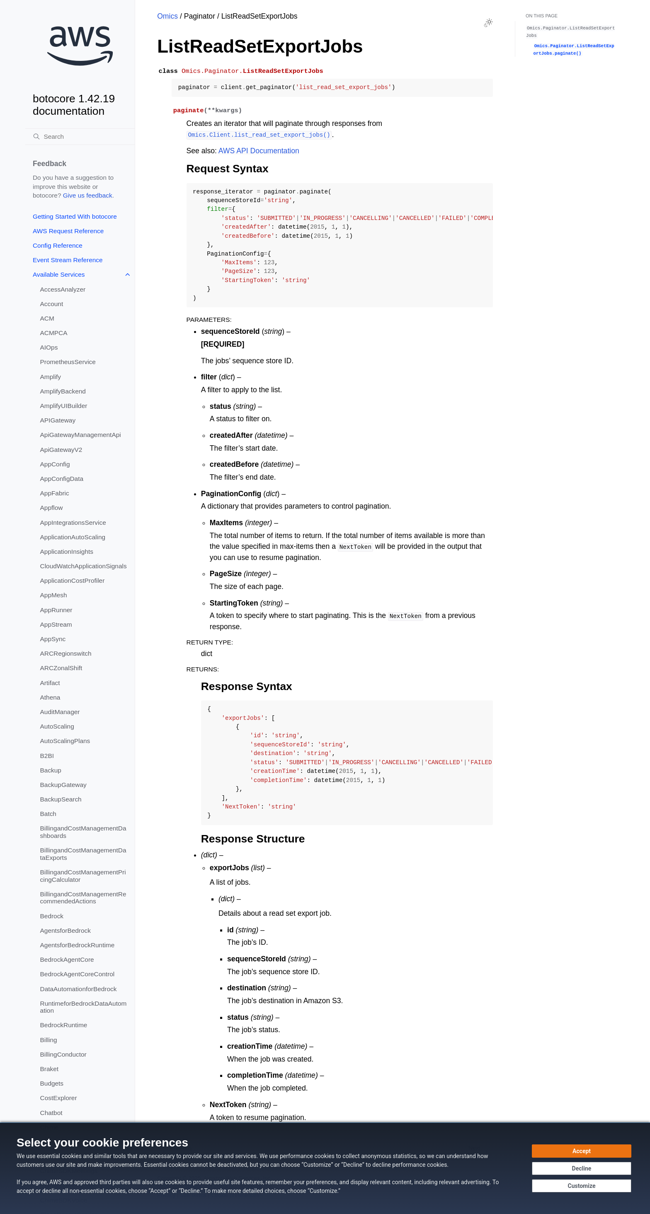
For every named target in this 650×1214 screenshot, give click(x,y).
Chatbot (51, 1112)
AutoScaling (57, 726)
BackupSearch (61, 799)
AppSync (53, 638)
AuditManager (60, 711)
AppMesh (53, 595)
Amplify (50, 376)
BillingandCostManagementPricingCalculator (83, 876)
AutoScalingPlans (65, 740)
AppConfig (55, 464)
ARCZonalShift (61, 667)
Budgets (51, 1083)
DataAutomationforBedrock (78, 988)
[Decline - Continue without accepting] (581, 1168)
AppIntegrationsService (73, 522)
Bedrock (51, 916)
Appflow (51, 507)
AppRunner (56, 609)
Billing (48, 1039)
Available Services (59, 274)
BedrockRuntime (63, 1024)
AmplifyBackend (63, 391)
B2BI (47, 755)
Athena (50, 697)
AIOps (49, 347)
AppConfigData (61, 478)
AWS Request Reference (68, 230)
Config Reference (57, 245)
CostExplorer (58, 1097)
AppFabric (54, 493)
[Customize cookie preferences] (581, 1185)
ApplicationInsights (66, 551)
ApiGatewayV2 (61, 449)
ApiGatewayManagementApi (80, 434)
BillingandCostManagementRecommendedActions (83, 898)
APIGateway (58, 420)
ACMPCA (54, 332)
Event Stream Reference (68, 259)
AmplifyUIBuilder (63, 405)
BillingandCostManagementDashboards (83, 832)
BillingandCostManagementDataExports (83, 854)
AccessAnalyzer (63, 289)
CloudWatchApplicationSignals (83, 566)
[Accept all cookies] (581, 1151)
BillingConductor (63, 1054)
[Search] (80, 136)
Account (51, 303)
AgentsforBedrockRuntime (77, 945)
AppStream (56, 624)
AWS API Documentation (258, 151)
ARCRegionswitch (66, 653)
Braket (49, 1068)
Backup (50, 770)
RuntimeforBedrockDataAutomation (83, 1007)
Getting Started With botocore (75, 216)
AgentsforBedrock (65, 930)
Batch (48, 813)
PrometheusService (68, 361)
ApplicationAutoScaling (72, 537)
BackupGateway (63, 784)
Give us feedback (87, 195)
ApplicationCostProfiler (72, 580)
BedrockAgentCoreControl (77, 973)
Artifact (50, 682)
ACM (47, 318)
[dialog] (325, 1168)
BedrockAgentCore (67, 959)
